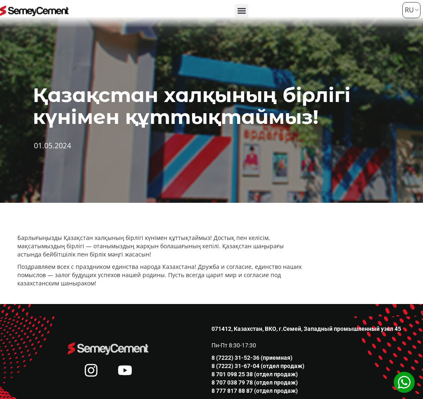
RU (408, 9)
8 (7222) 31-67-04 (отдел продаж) (258, 366)
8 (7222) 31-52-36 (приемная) (252, 357)
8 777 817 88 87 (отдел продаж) (255, 390)
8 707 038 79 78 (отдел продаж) (255, 382)
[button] (241, 11)
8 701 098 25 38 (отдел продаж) (255, 374)
